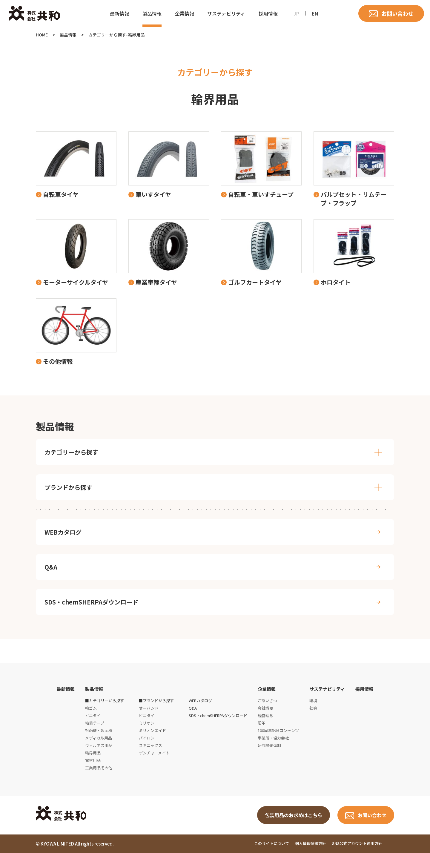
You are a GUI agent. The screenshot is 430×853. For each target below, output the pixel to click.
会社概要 (265, 708)
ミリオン (146, 723)
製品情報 (152, 13)
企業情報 (184, 13)
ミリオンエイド (152, 730)
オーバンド (149, 708)
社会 (313, 708)
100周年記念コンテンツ (278, 730)
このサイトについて (271, 843)
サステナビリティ (226, 13)
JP (296, 13)
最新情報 (119, 13)
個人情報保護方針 (310, 843)
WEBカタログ (63, 532)
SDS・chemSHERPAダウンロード (91, 602)
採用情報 (268, 13)
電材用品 (93, 760)
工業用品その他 (98, 768)
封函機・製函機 (98, 730)
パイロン (146, 738)
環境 (313, 700)
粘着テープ (94, 723)
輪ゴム (91, 708)
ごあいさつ (267, 700)
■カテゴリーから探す (104, 700)
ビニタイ (93, 715)
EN (314, 13)
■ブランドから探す (156, 700)
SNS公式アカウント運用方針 (357, 843)
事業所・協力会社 (273, 738)
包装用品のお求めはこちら (293, 815)
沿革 (261, 723)
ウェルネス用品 (98, 745)
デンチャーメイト (154, 753)
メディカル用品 (98, 738)
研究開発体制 (269, 745)
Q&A (50, 567)
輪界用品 (93, 753)
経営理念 (265, 715)
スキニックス (150, 745)
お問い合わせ (397, 13)
